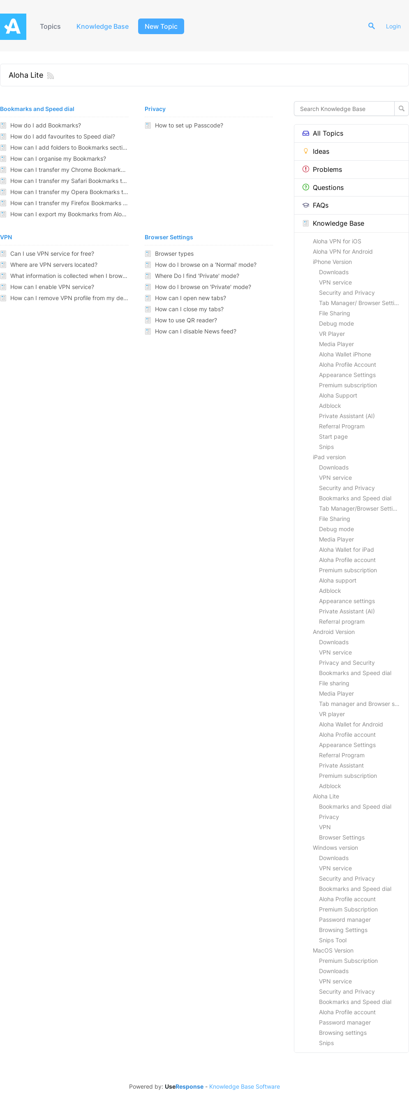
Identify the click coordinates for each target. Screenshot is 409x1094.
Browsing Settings (343, 929)
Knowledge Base (102, 26)
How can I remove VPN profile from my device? (69, 297)
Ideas (316, 151)
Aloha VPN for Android (343, 251)
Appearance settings (347, 600)
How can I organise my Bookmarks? (58, 158)
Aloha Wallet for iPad (346, 549)
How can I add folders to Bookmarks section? (69, 147)
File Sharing (334, 313)
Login (393, 26)
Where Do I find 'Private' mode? (197, 275)
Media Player (336, 343)
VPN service (335, 282)
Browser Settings (342, 837)
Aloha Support (338, 395)
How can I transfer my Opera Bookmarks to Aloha (69, 191)
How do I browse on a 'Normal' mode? (205, 264)
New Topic (161, 26)
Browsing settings (343, 1032)
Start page (333, 436)
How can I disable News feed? (195, 331)
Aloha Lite (326, 796)
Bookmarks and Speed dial (355, 498)
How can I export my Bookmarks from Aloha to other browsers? (69, 213)
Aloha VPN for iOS (337, 241)
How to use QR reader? (186, 320)
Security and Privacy (347, 292)
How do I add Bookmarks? (45, 125)
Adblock (330, 405)
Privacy (329, 816)
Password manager (345, 919)
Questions (323, 187)
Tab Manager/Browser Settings (360, 508)
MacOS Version (333, 950)
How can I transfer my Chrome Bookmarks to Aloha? (69, 169)
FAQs (315, 205)
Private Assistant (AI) (347, 415)
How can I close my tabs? (189, 308)
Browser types (174, 253)
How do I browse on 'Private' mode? (203, 286)
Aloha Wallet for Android (351, 724)
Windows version (335, 847)
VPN (325, 826)
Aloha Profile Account (347, 364)
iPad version (329, 456)
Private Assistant (341, 765)
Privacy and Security (347, 662)
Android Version (334, 631)
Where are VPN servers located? (53, 264)
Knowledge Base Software (244, 1086)
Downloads (334, 271)
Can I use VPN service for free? (52, 253)
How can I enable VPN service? (52, 286)
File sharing (334, 683)
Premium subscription (348, 385)
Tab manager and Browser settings (364, 703)
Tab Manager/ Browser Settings (361, 302)
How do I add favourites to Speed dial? (62, 136)
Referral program (342, 621)
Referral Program (342, 426)
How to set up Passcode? (189, 125)
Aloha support (337, 580)
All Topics (323, 133)
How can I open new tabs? (190, 297)
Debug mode (336, 323)
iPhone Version (332, 261)
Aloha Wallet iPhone (345, 354)
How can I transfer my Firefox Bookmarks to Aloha (69, 202)
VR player (332, 713)
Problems (322, 169)
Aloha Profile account (347, 559)
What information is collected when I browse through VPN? (69, 275)
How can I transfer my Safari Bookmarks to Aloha (69, 180)
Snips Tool (333, 940)
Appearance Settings (347, 374)
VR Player (332, 333)
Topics (50, 26)
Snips (326, 446)
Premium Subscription (348, 909)
